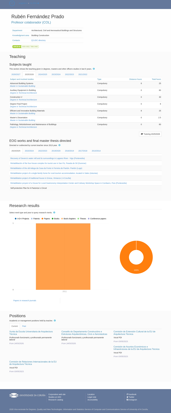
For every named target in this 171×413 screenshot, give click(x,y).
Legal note (92, 397)
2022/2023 (69, 74)
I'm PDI (34, 6)
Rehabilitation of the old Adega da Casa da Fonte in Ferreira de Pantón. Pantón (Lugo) (46, 168)
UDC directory (39, 40)
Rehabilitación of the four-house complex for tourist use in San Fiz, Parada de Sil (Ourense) (48, 163)
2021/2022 (82, 74)
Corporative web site (57, 394)
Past (24, 326)
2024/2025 (42, 74)
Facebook (131, 394)
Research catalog (55, 400)
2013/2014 (96, 151)
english (23, 6)
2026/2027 (15, 74)
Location (91, 394)
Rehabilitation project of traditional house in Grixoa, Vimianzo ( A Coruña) (40, 178)
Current (14, 326)
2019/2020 (56, 151)
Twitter (130, 397)
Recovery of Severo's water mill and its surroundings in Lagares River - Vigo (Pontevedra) (47, 158)
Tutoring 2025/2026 (150, 134)
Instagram (132, 400)
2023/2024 (56, 74)
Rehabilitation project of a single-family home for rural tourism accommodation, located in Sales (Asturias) (54, 173)
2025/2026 (29, 74)
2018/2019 (69, 151)
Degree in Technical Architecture (23, 93)
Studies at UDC (54, 397)
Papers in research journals (24, 300)
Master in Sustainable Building (22, 86)
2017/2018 (82, 151)
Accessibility (93, 400)
